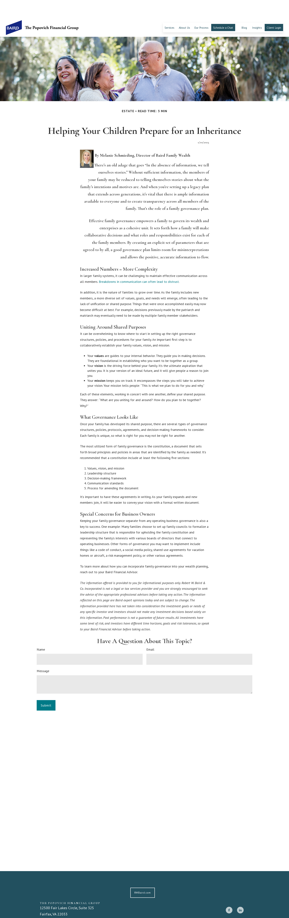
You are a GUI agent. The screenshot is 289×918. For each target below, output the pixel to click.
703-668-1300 (55, 912)
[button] (169, 9)
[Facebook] (229, 891)
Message (43, 652)
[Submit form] (46, 687)
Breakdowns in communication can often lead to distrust (139, 263)
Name (41, 631)
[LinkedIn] (240, 891)
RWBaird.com (142, 874)
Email (150, 631)
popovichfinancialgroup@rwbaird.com (70, 906)
